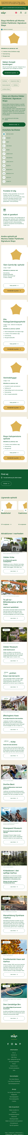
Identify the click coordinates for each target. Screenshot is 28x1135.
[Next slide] (25, 510)
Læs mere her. (21, 3)
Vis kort (6, 119)
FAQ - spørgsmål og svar (14, 1059)
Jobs (14, 1070)
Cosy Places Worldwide (14, 1081)
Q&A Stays (14, 1057)
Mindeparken (6, 879)
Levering (14, 1112)
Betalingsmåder (14, 1118)
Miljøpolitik (14, 1094)
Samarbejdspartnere (14, 1083)
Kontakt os (14, 1055)
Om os (14, 1052)
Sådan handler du (14, 1110)
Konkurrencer (14, 1066)
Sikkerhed (14, 1116)
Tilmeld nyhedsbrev (14, 1068)
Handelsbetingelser (14, 1114)
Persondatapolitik (14, 1099)
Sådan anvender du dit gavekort (14, 1121)
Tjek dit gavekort (14, 1125)
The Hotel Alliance (14, 1079)
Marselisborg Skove (8, 877)
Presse (14, 1063)
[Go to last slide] (2, 510)
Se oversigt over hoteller (14, 1092)
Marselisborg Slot (16, 879)
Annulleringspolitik (14, 1061)
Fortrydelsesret (14, 1123)
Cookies (14, 1101)
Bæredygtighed (14, 1096)
